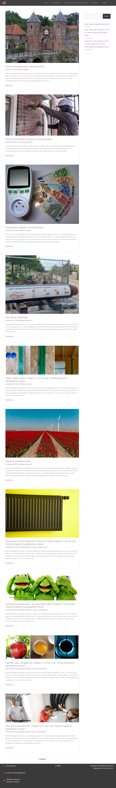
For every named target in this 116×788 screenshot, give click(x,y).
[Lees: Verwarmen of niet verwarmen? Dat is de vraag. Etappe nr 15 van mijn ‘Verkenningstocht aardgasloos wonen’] (42, 513)
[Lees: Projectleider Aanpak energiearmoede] (42, 194)
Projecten (95, 3)
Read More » (9, 85)
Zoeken (106, 16)
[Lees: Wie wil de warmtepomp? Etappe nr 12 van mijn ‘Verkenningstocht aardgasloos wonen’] (42, 708)
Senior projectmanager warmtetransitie (24, 66)
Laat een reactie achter (40, 547)
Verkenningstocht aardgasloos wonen (76, 3)
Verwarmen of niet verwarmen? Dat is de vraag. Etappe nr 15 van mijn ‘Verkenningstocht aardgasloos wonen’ (96, 44)
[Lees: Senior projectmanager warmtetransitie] (42, 35)
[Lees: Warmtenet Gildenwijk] (42, 284)
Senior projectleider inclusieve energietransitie (28, 139)
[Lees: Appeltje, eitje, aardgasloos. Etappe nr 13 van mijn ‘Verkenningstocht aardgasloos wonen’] (42, 647)
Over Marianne (56, 3)
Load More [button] (42, 759)
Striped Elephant (108, 768)
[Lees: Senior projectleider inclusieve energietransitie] (42, 115)
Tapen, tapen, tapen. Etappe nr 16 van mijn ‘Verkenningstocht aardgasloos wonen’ (96, 32)
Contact (104, 3)
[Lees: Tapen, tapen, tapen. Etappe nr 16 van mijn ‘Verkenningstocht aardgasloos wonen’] (42, 360)
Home (46, 3)
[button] (111, 3)
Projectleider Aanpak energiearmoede (24, 227)
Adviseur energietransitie (17, 461)
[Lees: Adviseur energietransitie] (42, 433)
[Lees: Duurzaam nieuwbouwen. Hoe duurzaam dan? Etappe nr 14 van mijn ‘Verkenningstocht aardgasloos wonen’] (42, 586)
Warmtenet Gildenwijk (16, 317)
